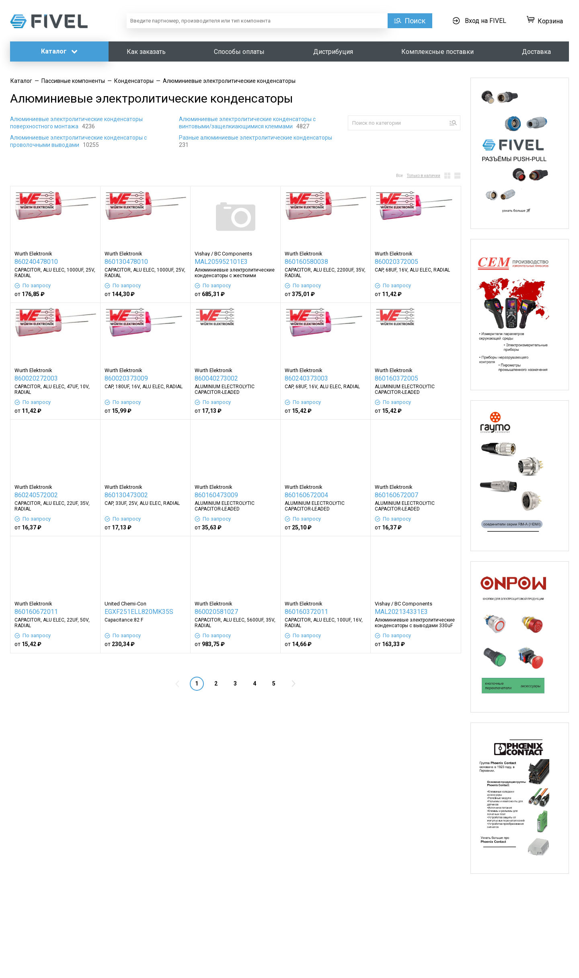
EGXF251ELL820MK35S (139, 612)
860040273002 (216, 378)
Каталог (59, 51)
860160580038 (306, 262)
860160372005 (396, 378)
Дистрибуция (333, 52)
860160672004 (306, 495)
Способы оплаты (239, 52)
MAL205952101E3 (221, 262)
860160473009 (216, 495)
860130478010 (126, 262)
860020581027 (216, 612)
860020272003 (36, 378)
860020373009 (126, 378)
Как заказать (146, 52)
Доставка (536, 52)
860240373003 (306, 378)
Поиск (414, 20)
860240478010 (36, 262)
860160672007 (396, 495)
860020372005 (396, 262)
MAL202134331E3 (401, 612)
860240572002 (36, 495)
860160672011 (36, 612)
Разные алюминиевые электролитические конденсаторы (256, 137)
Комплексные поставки (437, 52)
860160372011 (306, 612)
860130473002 (126, 495)
